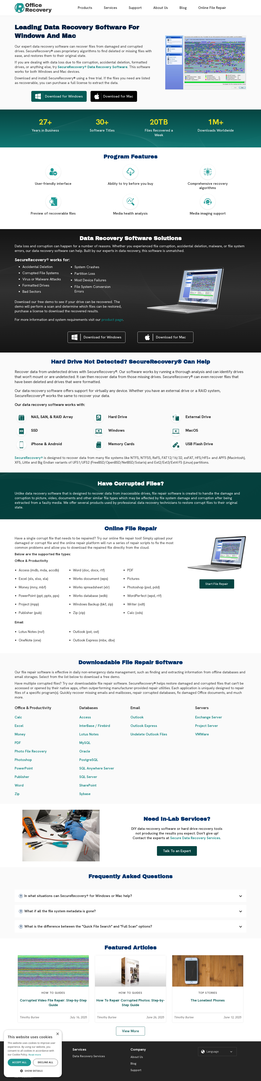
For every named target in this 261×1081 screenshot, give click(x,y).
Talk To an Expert (177, 851)
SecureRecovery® (29, 457)
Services (110, 7)
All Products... (24, 1077)
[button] (130, 896)
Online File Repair (212, 7)
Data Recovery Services (89, 1056)
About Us (160, 7)
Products (85, 7)
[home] (33, 8)
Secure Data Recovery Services (195, 838)
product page (112, 319)
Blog (183, 7)
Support (135, 7)
